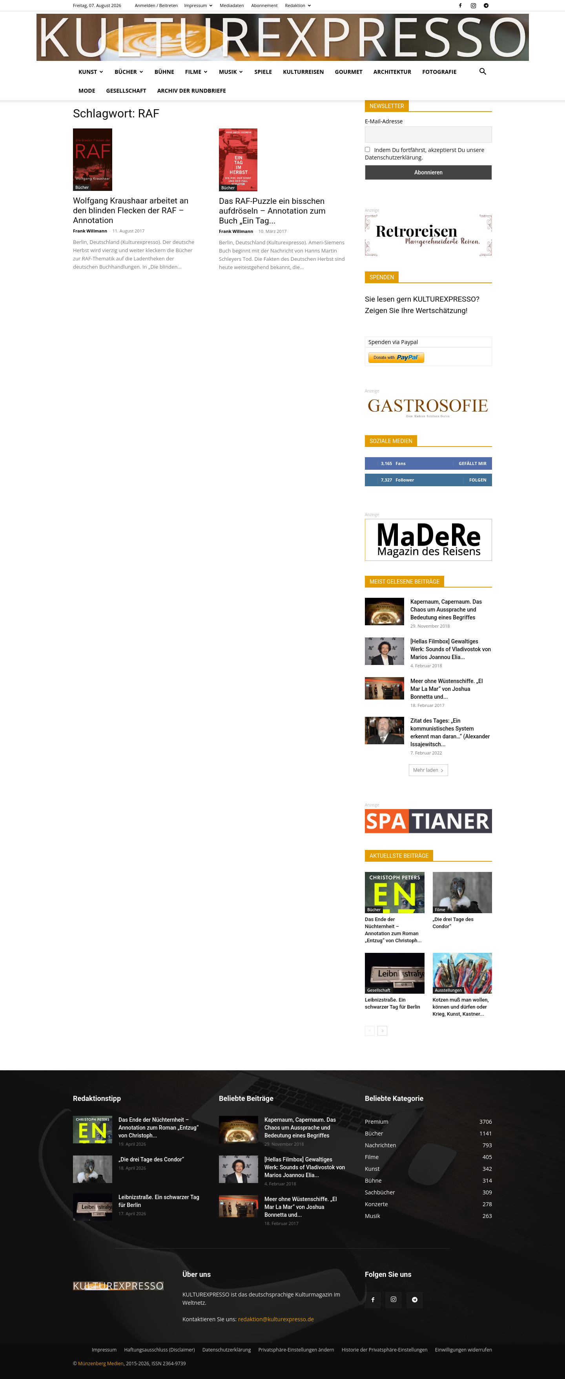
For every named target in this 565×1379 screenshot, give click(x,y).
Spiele (263, 71)
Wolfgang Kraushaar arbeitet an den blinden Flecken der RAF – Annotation (130, 210)
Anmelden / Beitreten (156, 5)
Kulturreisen (303, 71)
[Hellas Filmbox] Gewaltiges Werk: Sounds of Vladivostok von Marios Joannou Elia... (450, 649)
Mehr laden (428, 770)
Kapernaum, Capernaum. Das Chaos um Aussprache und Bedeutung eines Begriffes (446, 610)
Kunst (90, 71)
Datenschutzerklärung (226, 1349)
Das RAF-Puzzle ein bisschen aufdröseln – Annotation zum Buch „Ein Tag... (272, 210)
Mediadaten (232, 5)
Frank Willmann (90, 231)
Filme (196, 71)
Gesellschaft (126, 90)
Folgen (478, 480)
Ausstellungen (448, 990)
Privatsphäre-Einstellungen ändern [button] (296, 1349)
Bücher (129, 71)
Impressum (198, 5)
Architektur (392, 71)
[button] (482, 72)
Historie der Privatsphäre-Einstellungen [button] (385, 1349)
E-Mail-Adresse (384, 121)
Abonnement (265, 5)
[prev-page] (370, 1031)
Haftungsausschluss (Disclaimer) (159, 1349)
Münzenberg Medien (101, 1363)
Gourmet (349, 71)
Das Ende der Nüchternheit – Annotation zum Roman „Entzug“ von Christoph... (158, 1128)
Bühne (164, 71)
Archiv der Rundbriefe (191, 90)
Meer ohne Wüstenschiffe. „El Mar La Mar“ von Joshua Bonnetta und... (446, 689)
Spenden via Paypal (393, 342)
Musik (231, 71)
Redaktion (298, 5)
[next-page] (382, 1031)
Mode (86, 90)
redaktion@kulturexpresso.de (276, 1319)
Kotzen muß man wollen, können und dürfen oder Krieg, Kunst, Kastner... (461, 1007)
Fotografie (439, 71)
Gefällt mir (473, 463)
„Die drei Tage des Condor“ (151, 1159)
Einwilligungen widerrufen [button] (463, 1349)
